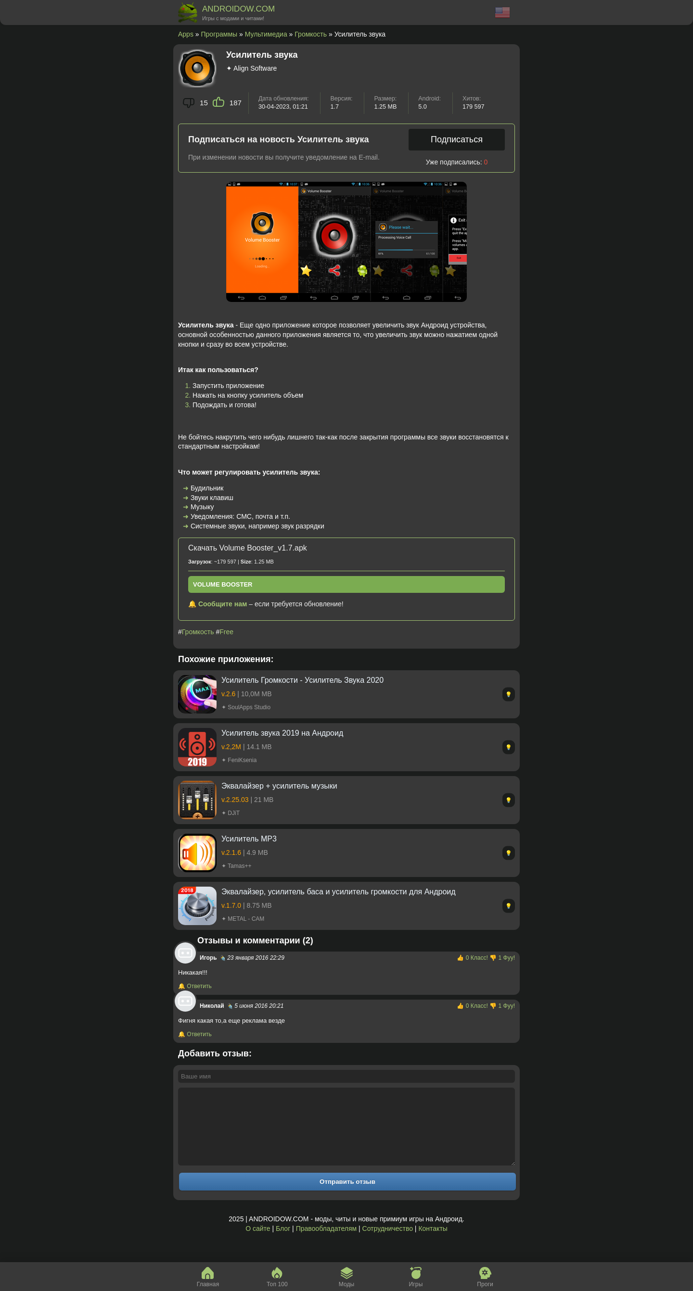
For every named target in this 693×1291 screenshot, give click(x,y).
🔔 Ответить (195, 986)
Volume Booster (223, 584)
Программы (219, 34)
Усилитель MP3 (249, 839)
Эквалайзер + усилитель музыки (279, 786)
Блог (283, 1243)
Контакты (432, 1243)
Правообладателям (326, 1243)
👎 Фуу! (502, 957)
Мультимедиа (266, 34)
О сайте (257, 1243)
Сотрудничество (387, 1243)
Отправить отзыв (347, 1196)
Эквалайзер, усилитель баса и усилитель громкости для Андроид (338, 892)
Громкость (311, 34)
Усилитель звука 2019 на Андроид (282, 733)
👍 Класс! (473, 957)
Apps (185, 34)
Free (226, 632)
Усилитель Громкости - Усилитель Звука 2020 (302, 680)
